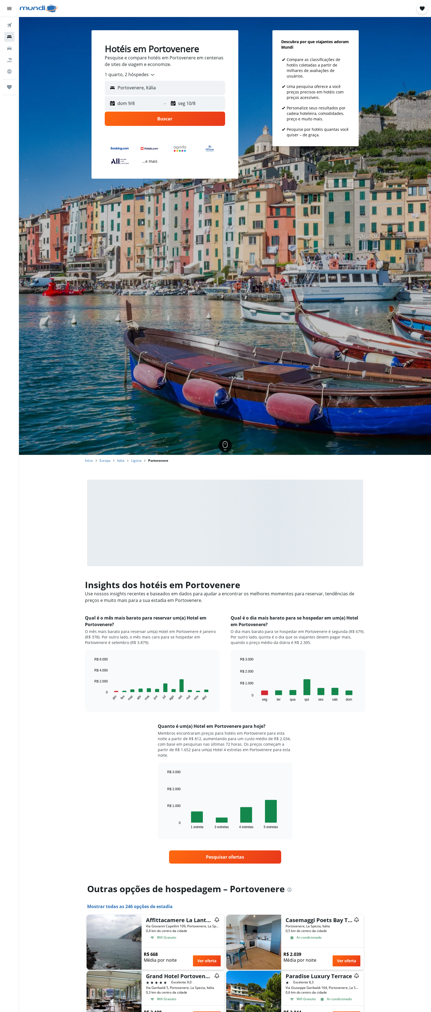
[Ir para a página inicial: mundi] (38, 8)
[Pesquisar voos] (9, 25)
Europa (105, 460)
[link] (225, 857)
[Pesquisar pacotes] (9, 59)
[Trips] (9, 87)
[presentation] (289, 889)
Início (89, 460)
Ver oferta (206, 960)
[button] (9, 8)
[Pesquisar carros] (9, 48)
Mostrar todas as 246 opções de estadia (130, 906)
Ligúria (136, 460)
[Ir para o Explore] (9, 71)
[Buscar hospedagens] (9, 36)
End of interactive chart (164, 824)
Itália (121, 460)
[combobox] (130, 75)
